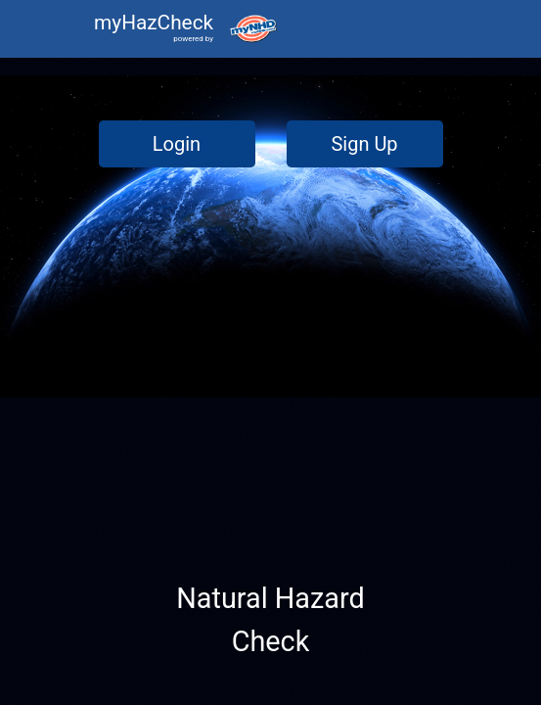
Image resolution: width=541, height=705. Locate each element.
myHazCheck (153, 22)
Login (177, 144)
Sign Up (364, 144)
